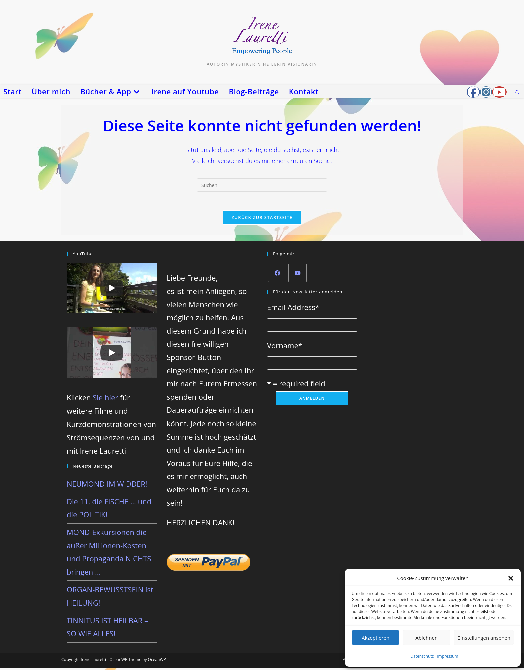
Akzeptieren (375, 637)
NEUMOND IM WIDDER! (107, 485)
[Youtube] (297, 274)
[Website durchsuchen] (517, 92)
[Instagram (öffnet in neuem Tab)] (486, 92)
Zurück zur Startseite (262, 219)
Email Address (293, 308)
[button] (510, 578)
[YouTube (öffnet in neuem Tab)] (499, 92)
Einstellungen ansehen (483, 637)
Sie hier (105, 399)
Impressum (447, 656)
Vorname (284, 347)
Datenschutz (422, 656)
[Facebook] (277, 274)
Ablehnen (426, 637)
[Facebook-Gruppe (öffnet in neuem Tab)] (473, 92)
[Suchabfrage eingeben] (262, 185)
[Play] (111, 289)
